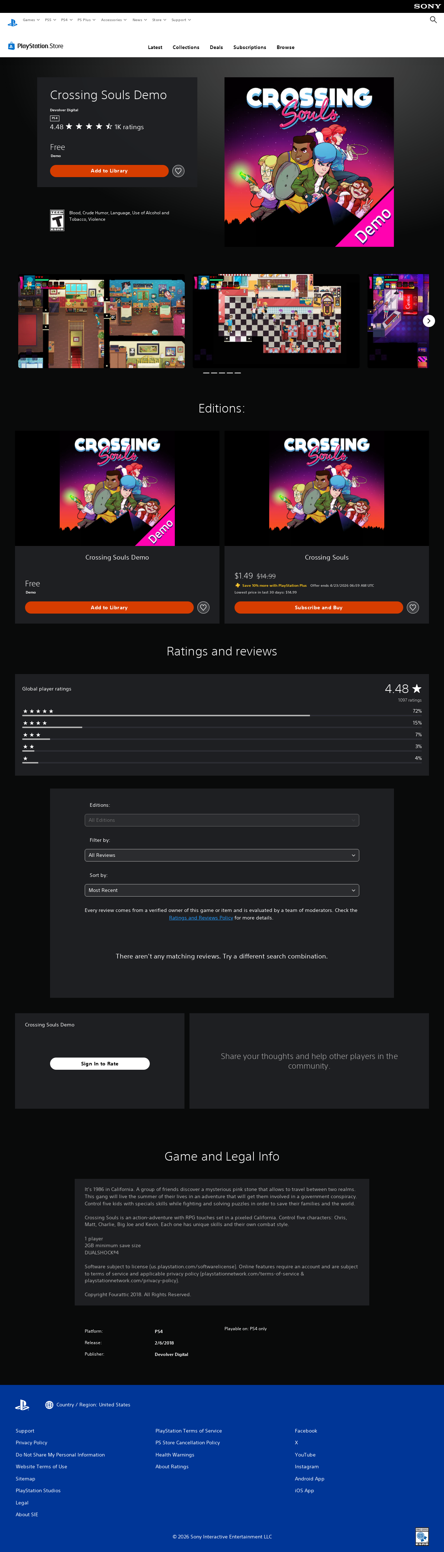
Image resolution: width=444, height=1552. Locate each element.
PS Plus (84, 19)
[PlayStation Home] (12, 20)
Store (157, 19)
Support (178, 19)
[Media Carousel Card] (101, 314)
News (137, 19)
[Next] (429, 314)
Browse (286, 40)
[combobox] (222, 813)
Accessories (111, 19)
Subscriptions (249, 40)
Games (29, 19)
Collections (186, 40)
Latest (155, 40)
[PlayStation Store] (37, 39)
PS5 (48, 19)
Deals (216, 40)
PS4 (64, 19)
